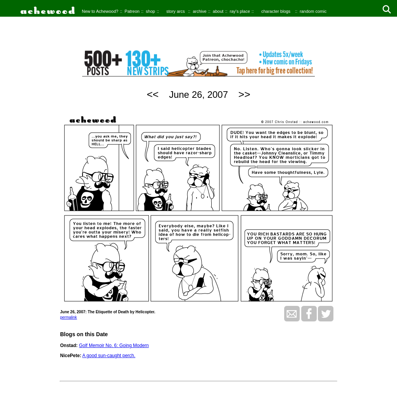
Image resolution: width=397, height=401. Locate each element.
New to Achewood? (100, 11)
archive (199, 11)
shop (150, 11)
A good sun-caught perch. (108, 355)
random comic (313, 11)
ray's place (240, 11)
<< (153, 94)
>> (244, 94)
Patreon (132, 11)
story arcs (175, 11)
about (218, 11)
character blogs (275, 11)
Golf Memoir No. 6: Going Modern (114, 345)
